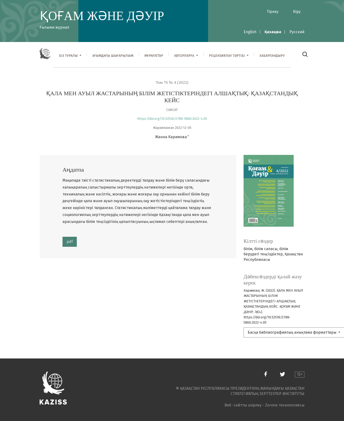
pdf (70, 241)
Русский (296, 32)
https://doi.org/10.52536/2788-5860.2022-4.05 (172, 119)
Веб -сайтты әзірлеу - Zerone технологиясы (264, 405)
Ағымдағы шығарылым (112, 56)
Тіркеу (272, 11)
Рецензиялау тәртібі (227, 56)
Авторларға (184, 56)
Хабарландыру (272, 56)
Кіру (297, 11)
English (250, 32)
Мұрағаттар (153, 56)
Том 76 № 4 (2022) (172, 82)
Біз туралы (69, 56)
